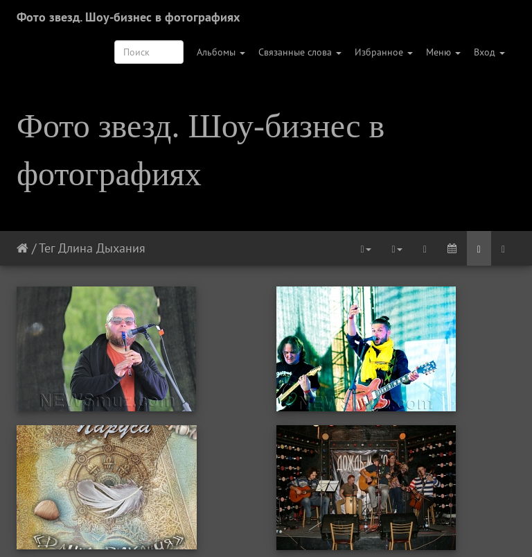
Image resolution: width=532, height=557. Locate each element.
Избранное (384, 52)
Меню (443, 52)
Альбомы (221, 52)
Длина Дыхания (101, 248)
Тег (47, 248)
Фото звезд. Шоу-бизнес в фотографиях (128, 17)
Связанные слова (300, 52)
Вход (489, 52)
